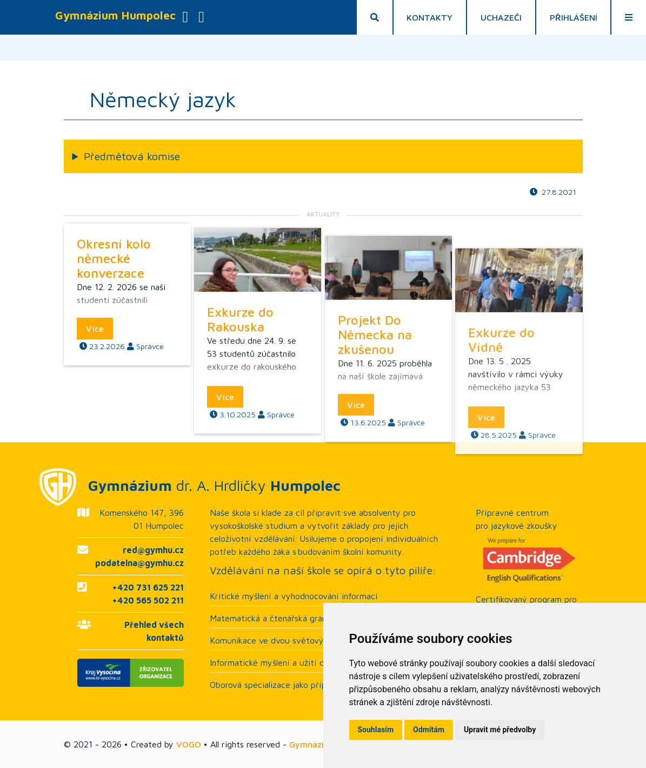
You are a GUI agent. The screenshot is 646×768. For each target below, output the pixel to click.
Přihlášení (573, 17)
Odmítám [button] (428, 729)
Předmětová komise (132, 156)
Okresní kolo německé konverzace (114, 309)
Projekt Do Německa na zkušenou (375, 444)
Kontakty (429, 17)
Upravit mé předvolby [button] (500, 729)
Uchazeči (501, 17)
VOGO (188, 744)
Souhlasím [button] (376, 729)
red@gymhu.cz (153, 550)
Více (95, 380)
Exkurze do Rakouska (240, 396)
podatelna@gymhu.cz (139, 563)
